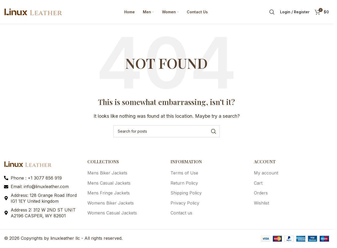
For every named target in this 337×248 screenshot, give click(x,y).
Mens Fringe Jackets (108, 193)
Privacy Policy (184, 203)
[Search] (272, 12)
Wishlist (261, 203)
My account (266, 173)
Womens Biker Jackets (110, 203)
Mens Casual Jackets (109, 183)
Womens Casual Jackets (112, 213)
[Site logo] (33, 11)
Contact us (181, 213)
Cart (258, 183)
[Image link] (28, 164)
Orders (261, 193)
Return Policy (184, 183)
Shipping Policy (186, 193)
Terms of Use (184, 173)
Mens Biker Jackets (107, 173)
